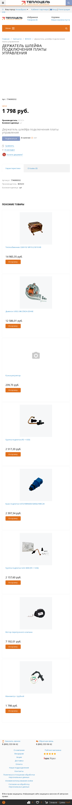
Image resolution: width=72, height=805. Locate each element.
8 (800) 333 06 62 (10, 744)
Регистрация (64, 9)
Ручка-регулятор (13, 375)
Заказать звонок (11, 741)
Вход (54, 9)
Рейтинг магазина (53, 750)
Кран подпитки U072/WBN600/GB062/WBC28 (24, 504)
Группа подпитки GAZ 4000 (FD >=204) (21, 568)
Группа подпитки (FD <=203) (17, 439)
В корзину (13, 262)
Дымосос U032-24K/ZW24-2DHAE (19, 311)
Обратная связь (44, 741)
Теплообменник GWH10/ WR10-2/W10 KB (23, 247)
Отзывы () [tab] (32, 168)
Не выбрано (21, 9)
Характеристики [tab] (12, 168)
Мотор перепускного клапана (18, 632)
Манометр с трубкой (14, 696)
